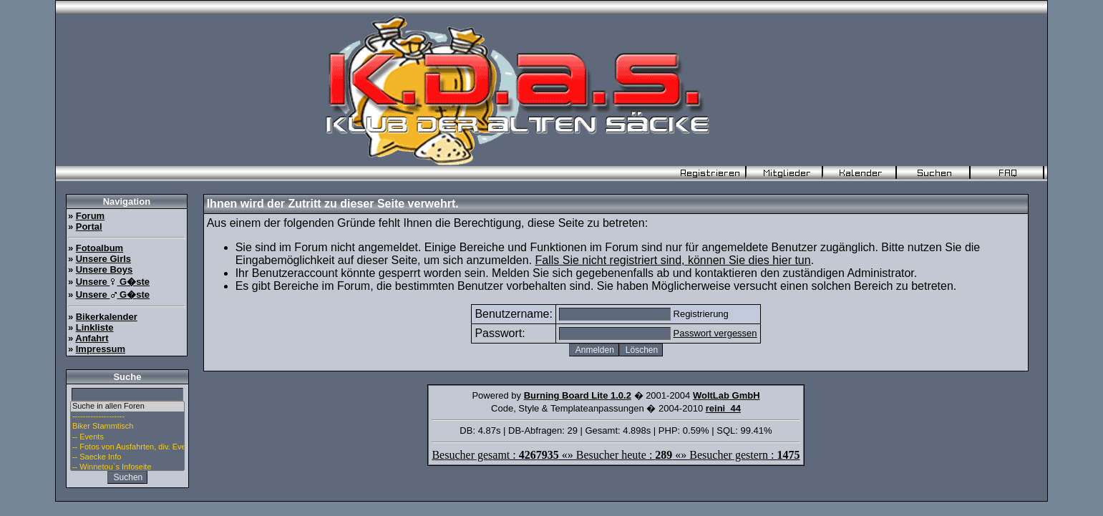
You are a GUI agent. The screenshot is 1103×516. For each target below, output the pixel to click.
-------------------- (127, 417)
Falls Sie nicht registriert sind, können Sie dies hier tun (673, 260)
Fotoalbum (99, 248)
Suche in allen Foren (127, 406)
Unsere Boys (104, 269)
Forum (90, 215)
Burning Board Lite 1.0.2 (577, 395)
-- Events (127, 437)
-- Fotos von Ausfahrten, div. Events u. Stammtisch (127, 447)
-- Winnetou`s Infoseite (127, 467)
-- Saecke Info (127, 457)
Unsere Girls (103, 258)
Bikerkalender (106, 316)
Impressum (100, 349)
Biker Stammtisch (127, 427)
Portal (89, 226)
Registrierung (701, 313)
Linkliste (95, 327)
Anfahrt (91, 338)
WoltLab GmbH (726, 395)
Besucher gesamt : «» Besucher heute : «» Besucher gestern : (616, 455)
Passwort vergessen (715, 333)
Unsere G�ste (113, 281)
